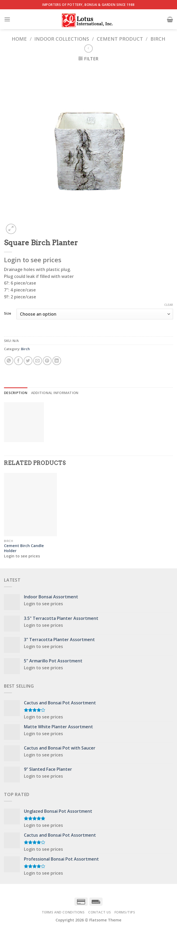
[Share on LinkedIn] (56, 360)
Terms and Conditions (63, 912)
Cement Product (120, 38)
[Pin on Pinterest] (47, 360)
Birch (157, 38)
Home (19, 38)
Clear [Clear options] (168, 305)
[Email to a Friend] (37, 360)
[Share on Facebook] (18, 360)
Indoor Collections (61, 38)
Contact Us (99, 912)
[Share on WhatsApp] (9, 360)
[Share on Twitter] (28, 360)
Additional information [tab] (55, 392)
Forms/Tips (125, 912)
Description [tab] (15, 392)
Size (7, 313)
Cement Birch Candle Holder (24, 548)
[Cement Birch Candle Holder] (30, 504)
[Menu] (7, 19)
